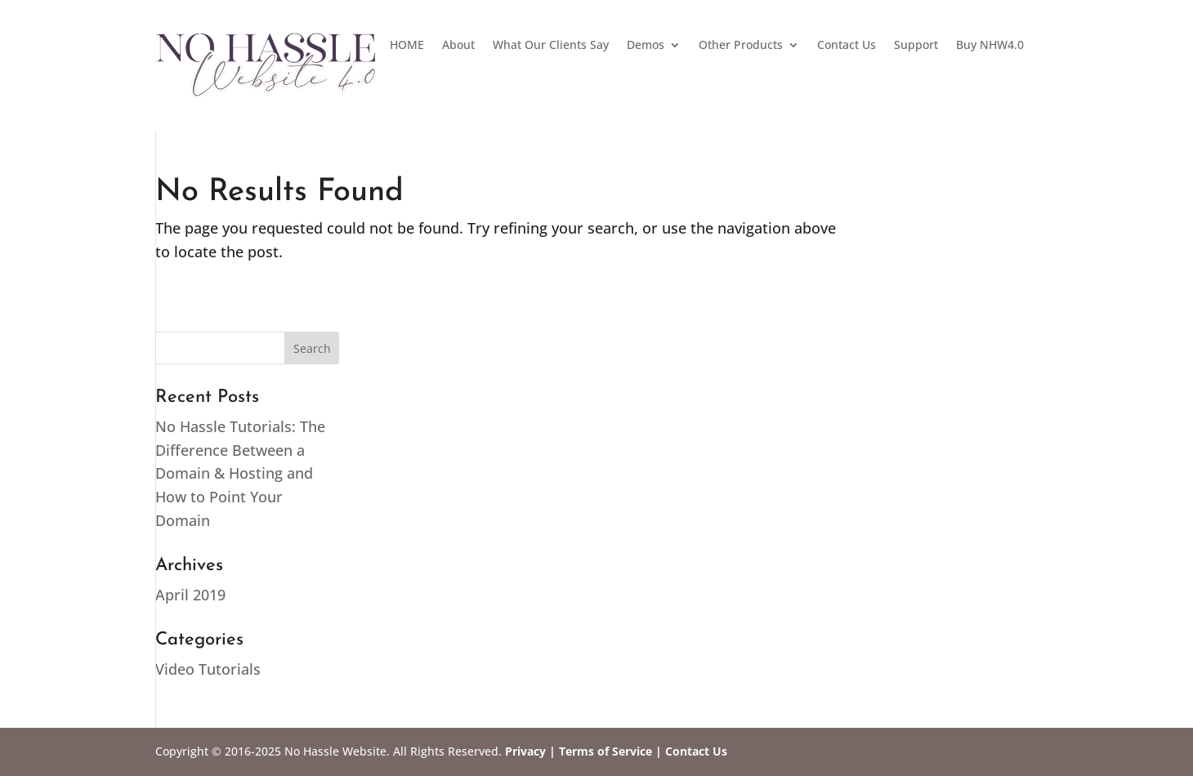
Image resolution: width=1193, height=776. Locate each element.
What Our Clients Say (551, 45)
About (458, 45)
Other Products (741, 45)
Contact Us (846, 45)
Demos (645, 45)
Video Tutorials (208, 669)
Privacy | (530, 751)
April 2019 (190, 594)
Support (916, 45)
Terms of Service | (610, 751)
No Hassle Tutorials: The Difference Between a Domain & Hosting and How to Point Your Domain (240, 473)
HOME (407, 45)
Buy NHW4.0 (990, 45)
